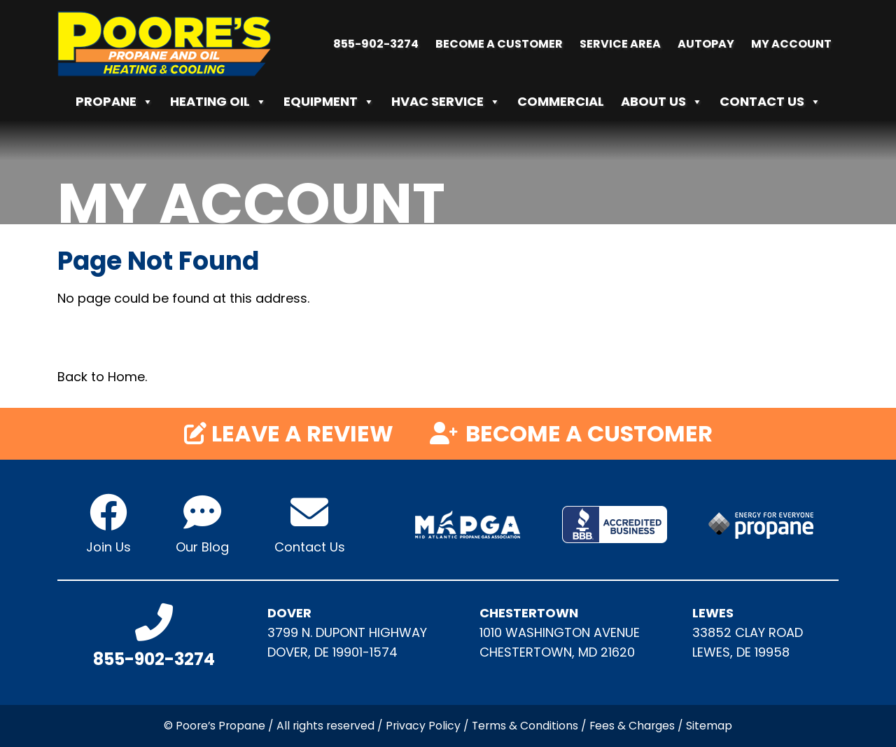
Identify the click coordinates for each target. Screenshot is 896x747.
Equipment (329, 101)
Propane (114, 101)
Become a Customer (499, 44)
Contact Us (770, 101)
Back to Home (101, 376)
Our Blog (202, 547)
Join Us (108, 547)
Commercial (560, 101)
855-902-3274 (376, 44)
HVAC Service (445, 101)
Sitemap (709, 726)
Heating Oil (218, 101)
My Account (791, 44)
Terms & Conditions (525, 726)
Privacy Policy (423, 726)
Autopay (706, 44)
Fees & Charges (632, 726)
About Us (662, 101)
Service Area (620, 44)
